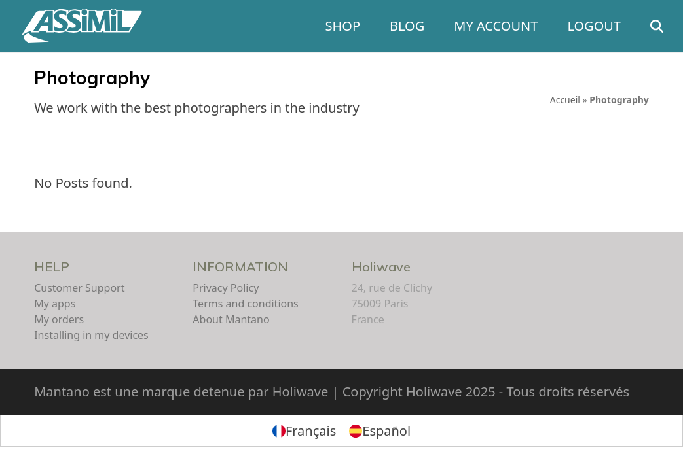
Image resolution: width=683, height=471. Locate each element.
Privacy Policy (226, 288)
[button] (656, 26)
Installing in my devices (91, 335)
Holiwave (381, 266)
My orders (59, 319)
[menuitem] (304, 431)
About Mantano (231, 319)
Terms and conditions (245, 303)
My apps (54, 303)
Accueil (565, 100)
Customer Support (79, 288)
